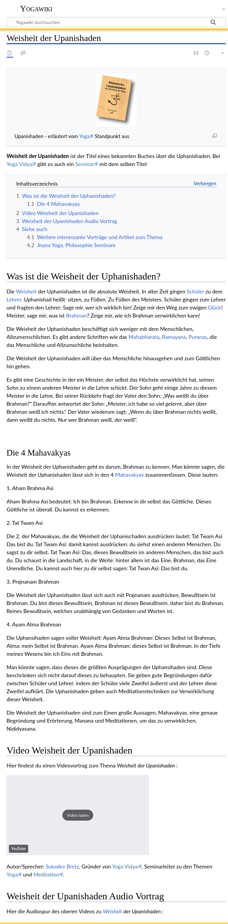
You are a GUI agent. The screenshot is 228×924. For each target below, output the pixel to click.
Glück (214, 307)
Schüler (195, 291)
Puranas (198, 337)
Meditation (46, 874)
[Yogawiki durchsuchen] (116, 22)
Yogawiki (36, 8)
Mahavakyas (129, 474)
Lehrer (14, 299)
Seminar (84, 164)
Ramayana (174, 337)
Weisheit (26, 291)
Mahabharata (144, 337)
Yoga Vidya (19, 164)
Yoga (84, 136)
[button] (78, 815)
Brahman (76, 315)
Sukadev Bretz (62, 866)
